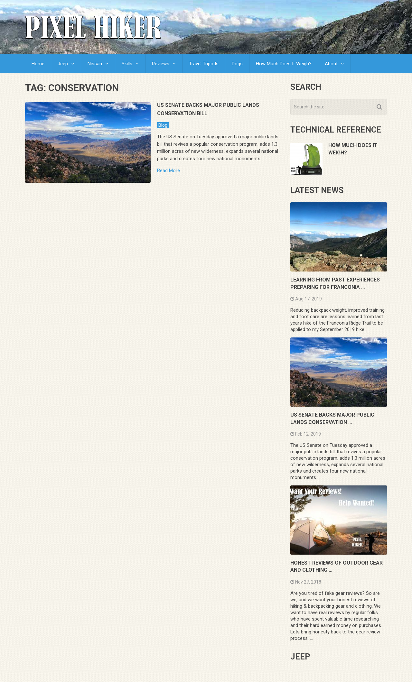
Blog (162, 125)
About (331, 64)
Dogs (237, 64)
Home (38, 64)
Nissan (95, 64)
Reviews (160, 64)
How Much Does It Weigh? (284, 64)
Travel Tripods (204, 64)
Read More (168, 170)
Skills (127, 64)
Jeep (63, 64)
